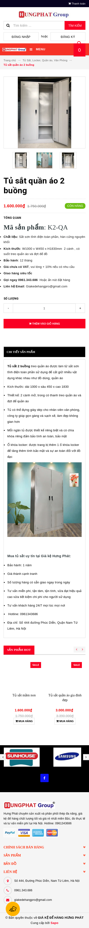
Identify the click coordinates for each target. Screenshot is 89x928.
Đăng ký (68, 37)
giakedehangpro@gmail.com (33, 900)
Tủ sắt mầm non (24, 695)
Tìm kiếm (75, 25)
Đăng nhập (21, 37)
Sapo (54, 923)
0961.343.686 (23, 890)
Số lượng (11, 298)
